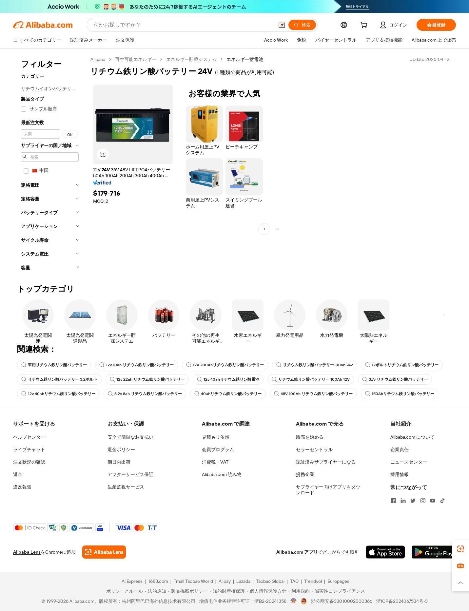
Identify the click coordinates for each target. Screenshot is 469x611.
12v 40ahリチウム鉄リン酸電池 (228, 379)
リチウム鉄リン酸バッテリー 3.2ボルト (59, 379)
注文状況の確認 (29, 462)
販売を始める (309, 437)
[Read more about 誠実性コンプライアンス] (338, 591)
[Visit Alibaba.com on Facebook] (393, 501)
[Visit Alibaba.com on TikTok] (442, 501)
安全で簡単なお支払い (130, 437)
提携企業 (305, 474)
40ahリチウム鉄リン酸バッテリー (228, 393)
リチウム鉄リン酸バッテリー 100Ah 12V (311, 379)
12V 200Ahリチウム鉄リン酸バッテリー (225, 365)
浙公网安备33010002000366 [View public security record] (341, 601)
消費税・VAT (215, 462)
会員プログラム (218, 449)
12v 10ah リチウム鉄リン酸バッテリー (136, 365)
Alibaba (97, 59)
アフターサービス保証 (130, 474)
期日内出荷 (118, 462)
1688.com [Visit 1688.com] (158, 581)
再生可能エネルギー (135, 59)
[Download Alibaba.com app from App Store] (385, 552)
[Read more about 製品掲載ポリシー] (188, 591)
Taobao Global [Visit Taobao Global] (270, 581)
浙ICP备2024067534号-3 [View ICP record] (402, 601)
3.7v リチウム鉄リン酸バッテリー (395, 379)
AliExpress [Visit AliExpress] (132, 581)
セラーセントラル (314, 449)
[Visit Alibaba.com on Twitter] (413, 501)
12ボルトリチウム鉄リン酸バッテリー (402, 365)
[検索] (302, 25)
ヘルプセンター (29, 437)
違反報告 (22, 486)
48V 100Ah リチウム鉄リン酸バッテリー (313, 393)
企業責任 (399, 449)
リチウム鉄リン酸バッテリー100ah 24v (314, 365)
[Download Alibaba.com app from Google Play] (434, 552)
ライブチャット (29, 449)
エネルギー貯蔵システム (191, 59)
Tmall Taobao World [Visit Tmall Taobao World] (193, 581)
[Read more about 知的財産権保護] (227, 591)
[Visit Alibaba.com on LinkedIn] (403, 501)
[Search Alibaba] (183, 25)
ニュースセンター (408, 462)
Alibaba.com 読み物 (222, 474)
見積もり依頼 (215, 437)
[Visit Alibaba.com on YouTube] (433, 501)
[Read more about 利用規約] (299, 591)
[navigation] (50, 165)
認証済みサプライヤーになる (326, 462)
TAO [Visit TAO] (294, 581)
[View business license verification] (293, 601)
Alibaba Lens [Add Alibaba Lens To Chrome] (27, 552)
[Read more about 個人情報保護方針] (266, 591)
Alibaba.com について (412, 437)
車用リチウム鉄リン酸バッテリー (54, 365)
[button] (282, 25)
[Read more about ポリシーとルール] (123, 591)
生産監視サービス (125, 486)
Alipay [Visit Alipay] (225, 581)
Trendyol (313, 581)
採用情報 (399, 474)
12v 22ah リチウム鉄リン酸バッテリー (147, 379)
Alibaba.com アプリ (297, 552)
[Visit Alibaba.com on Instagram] (423, 501)
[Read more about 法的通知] (155, 591)
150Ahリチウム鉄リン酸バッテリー (399, 393)
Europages (338, 581)
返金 (17, 474)
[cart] (365, 26)
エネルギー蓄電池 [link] (244, 59)
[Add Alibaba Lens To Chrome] (104, 552)
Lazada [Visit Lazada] (243, 581)
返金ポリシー (121, 449)
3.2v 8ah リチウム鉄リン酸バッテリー (145, 393)
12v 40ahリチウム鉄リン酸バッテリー (58, 393)
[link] (460, 548)
